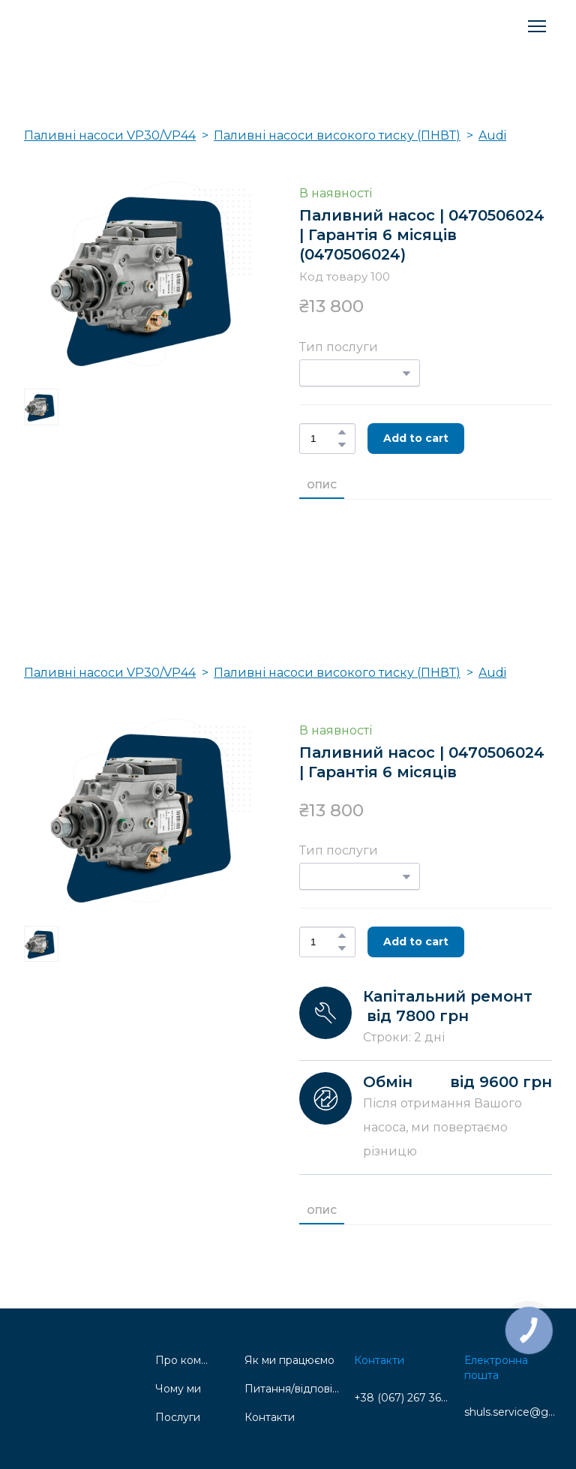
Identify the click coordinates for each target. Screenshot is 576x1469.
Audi (492, 135)
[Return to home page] (94, 26)
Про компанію (181, 1360)
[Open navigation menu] (537, 26)
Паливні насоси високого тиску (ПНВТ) (337, 135)
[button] (342, 432)
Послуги (177, 1417)
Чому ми (178, 1388)
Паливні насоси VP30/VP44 (110, 135)
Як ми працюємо (289, 1360)
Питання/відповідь (292, 1388)
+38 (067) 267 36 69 (401, 1397)
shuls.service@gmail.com (512, 1412)
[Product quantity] (323, 438)
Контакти (269, 1417)
